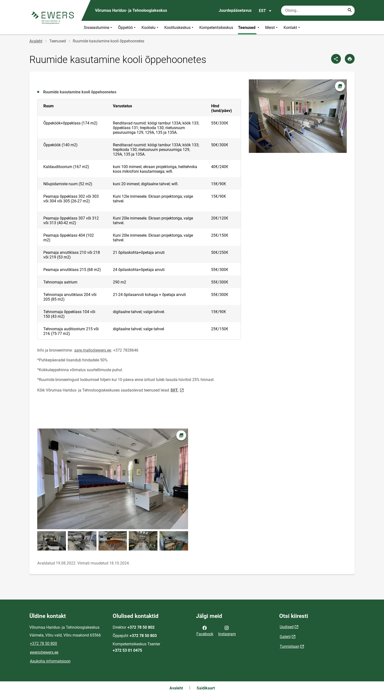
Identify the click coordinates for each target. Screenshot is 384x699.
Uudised (287, 627)
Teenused (249, 27)
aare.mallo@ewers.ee (92, 350)
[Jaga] (336, 59)
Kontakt (292, 27)
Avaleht (35, 41)
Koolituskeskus (179, 27)
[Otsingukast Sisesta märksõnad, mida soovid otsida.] (318, 10)
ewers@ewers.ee (44, 652)
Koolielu (150, 27)
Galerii (285, 636)
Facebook (204, 630)
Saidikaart (206, 688)
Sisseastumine (98, 27)
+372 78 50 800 (43, 643)
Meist (272, 27)
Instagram (227, 630)
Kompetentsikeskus (216, 27)
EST (265, 11)
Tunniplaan (289, 646)
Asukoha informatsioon (50, 661)
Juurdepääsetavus (235, 10)
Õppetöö (127, 27)
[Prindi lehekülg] (350, 59)
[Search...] (350, 10)
